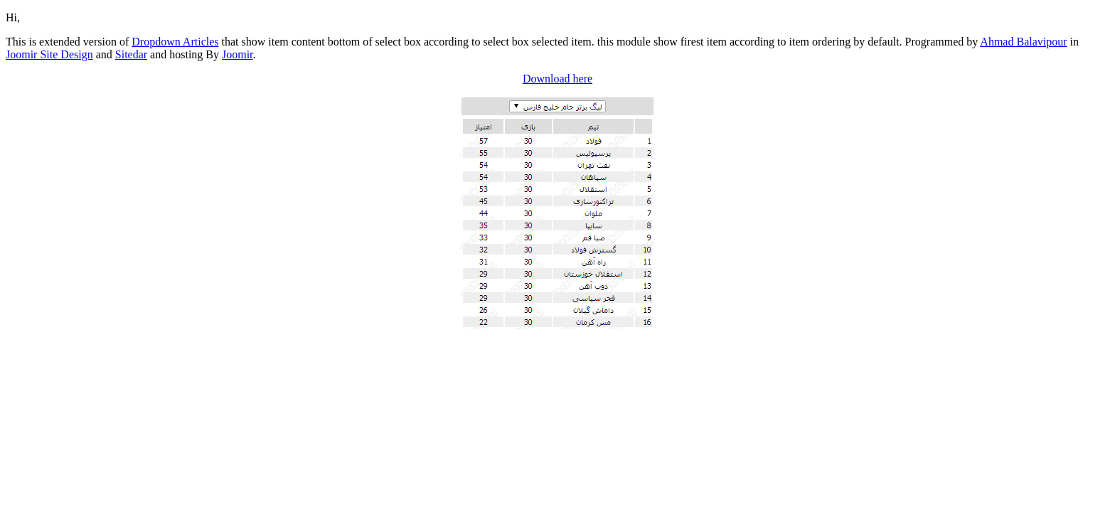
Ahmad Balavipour (1023, 42)
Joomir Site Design (49, 54)
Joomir (237, 54)
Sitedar (131, 54)
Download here (557, 79)
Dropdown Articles (175, 42)
